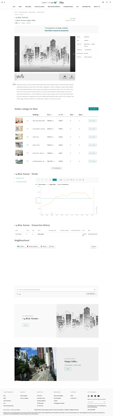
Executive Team (41, 398)
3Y (42, 179)
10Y (50, 179)
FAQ (72, 395)
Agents (22, 392)
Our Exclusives (7, 400)
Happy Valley (32, 12)
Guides (55, 400)
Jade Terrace (36, 145)
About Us (40, 392)
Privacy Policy (6, 409)
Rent (4, 398)
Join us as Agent (24, 398)
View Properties (69, 365)
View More (56, 168)
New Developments (8, 405)
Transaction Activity (21, 181)
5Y (46, 179)
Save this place (90, 293)
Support (73, 392)
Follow (25, 325)
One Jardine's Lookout (39, 129)
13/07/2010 (18, 234)
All (55, 179)
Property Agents (41, 400)
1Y (38, 179)
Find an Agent (23, 395)
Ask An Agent (57, 398)
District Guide (77, 365)
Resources (57, 392)
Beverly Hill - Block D (38, 153)
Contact (92, 120)
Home (16, 12)
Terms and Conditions (15, 409)
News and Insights (58, 395)
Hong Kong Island (23, 12)
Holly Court (36, 137)
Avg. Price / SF (20, 178)
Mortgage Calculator (59, 403)
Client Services (8, 392)
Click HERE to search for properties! (56, 30)
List (4, 403)
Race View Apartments (39, 121)
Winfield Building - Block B (39, 161)
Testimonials (40, 403)
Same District (93, 109)
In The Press (40, 405)
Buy (4, 395)
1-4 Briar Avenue (40, 12)
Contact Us (73, 398)
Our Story (39, 395)
